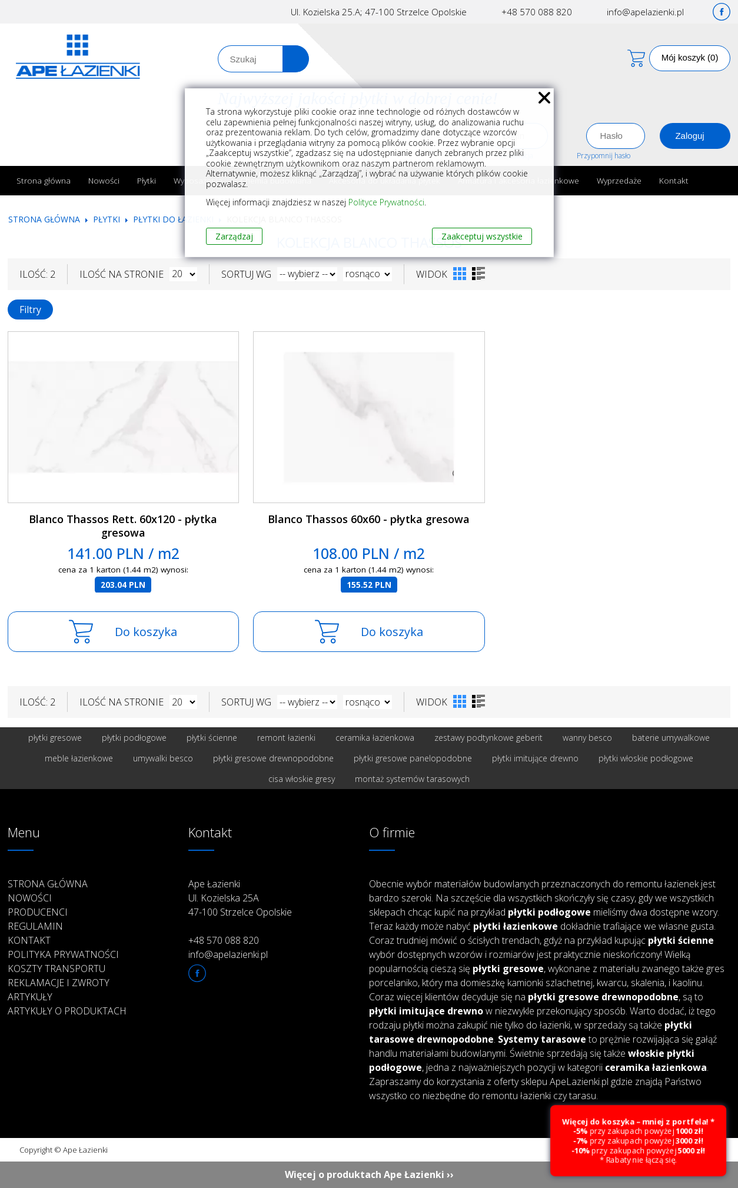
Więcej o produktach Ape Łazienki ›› (369, 1174)
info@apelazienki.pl (645, 12)
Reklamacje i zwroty (58, 982)
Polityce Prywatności (386, 202)
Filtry (30, 309)
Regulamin (35, 926)
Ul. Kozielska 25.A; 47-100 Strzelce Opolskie (379, 12)
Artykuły (30, 996)
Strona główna (43, 180)
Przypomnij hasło (603, 155)
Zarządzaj (234, 236)
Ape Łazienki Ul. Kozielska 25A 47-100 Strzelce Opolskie (240, 898)
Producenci (38, 912)
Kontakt (674, 180)
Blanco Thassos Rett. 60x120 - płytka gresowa (123, 526)
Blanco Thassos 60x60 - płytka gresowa (369, 519)
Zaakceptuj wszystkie (482, 236)
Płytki (146, 180)
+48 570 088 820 (536, 12)
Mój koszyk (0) (690, 57)
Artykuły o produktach (67, 1010)
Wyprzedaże (619, 180)
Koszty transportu (56, 968)
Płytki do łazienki (173, 219)
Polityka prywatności (63, 954)
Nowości (103, 180)
